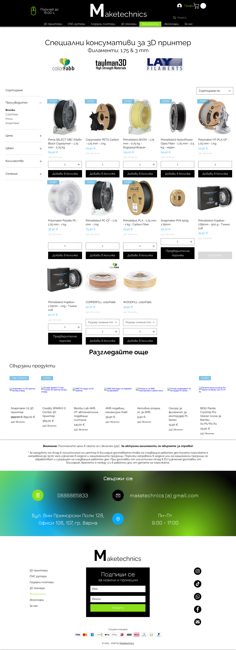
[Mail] (118, 495)
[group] (118, 406)
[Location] (118, 519)
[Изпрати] (117, 608)
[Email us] (197, 622)
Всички (10, 109)
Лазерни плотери (42, 582)
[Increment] (79, 164)
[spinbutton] (65, 164)
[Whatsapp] (197, 596)
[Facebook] (197, 609)
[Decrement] (51, 164)
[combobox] (214, 91)
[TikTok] (197, 584)
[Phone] (38, 495)
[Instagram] (197, 571)
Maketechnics (126, 643)
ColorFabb (12, 114)
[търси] (188, 17)
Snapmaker (12, 123)
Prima (9, 118)
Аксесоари (37, 600)
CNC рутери (38, 576)
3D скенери (37, 588)
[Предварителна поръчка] (178, 253)
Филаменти (38, 594)
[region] (44, 12)
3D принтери (39, 570)
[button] (200, 6)
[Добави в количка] (65, 173)
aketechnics (126, 14)
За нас (34, 605)
